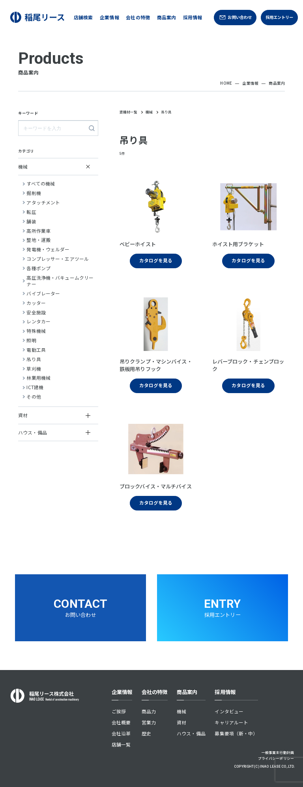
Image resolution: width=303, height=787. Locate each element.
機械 (149, 112)
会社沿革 (121, 733)
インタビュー (229, 711)
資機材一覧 (129, 112)
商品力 (149, 711)
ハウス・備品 (191, 733)
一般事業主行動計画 (278, 752)
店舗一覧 (121, 744)
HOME (226, 83)
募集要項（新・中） (236, 733)
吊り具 (166, 112)
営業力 (149, 722)
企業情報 (250, 83)
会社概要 (121, 722)
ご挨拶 (119, 711)
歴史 (146, 733)
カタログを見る (156, 260)
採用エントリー (280, 17)
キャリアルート (231, 722)
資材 (181, 722)
